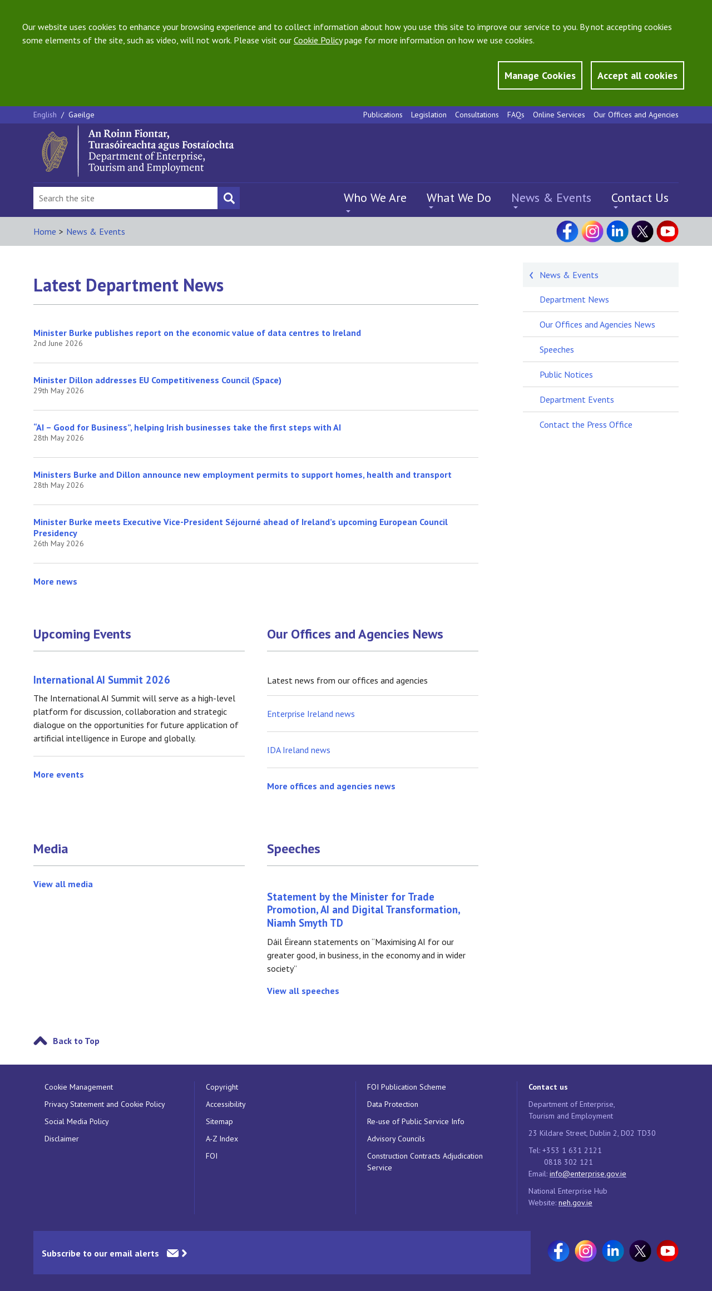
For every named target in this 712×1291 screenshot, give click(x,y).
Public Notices (566, 374)
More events (58, 774)
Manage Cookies (540, 75)
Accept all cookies (637, 75)
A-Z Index (222, 1139)
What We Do (459, 197)
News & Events (551, 197)
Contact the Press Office (586, 424)
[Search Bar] (125, 198)
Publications (383, 115)
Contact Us (640, 197)
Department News (574, 299)
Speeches (293, 848)
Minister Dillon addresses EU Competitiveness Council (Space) (157, 379)
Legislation (429, 115)
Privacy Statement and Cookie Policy (104, 1104)
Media (50, 848)
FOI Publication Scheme (406, 1087)
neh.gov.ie (575, 1203)
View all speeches (303, 990)
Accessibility (226, 1104)
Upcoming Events (82, 634)
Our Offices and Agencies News (355, 634)
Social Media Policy (76, 1121)
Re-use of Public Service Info (415, 1121)
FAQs (516, 115)
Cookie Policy (318, 40)
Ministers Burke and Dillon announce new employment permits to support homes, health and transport (242, 474)
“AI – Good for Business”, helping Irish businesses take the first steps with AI (187, 427)
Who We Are (375, 197)
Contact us (548, 1087)
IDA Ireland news (298, 749)
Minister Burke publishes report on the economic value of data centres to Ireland (197, 332)
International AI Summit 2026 (101, 679)
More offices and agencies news (331, 786)
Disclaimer (61, 1139)
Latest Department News (128, 285)
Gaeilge (81, 115)
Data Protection (392, 1104)
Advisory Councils (396, 1139)
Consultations (477, 115)
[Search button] (228, 198)
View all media (63, 883)
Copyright (222, 1087)
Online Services (559, 115)
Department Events (577, 399)
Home (44, 231)
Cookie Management (78, 1087)
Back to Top (76, 1040)
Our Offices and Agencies (636, 115)
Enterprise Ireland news (311, 713)
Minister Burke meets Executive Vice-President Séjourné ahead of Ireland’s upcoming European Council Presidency (240, 527)
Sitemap (219, 1121)
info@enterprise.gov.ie (588, 1174)
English (46, 115)
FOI (211, 1156)
